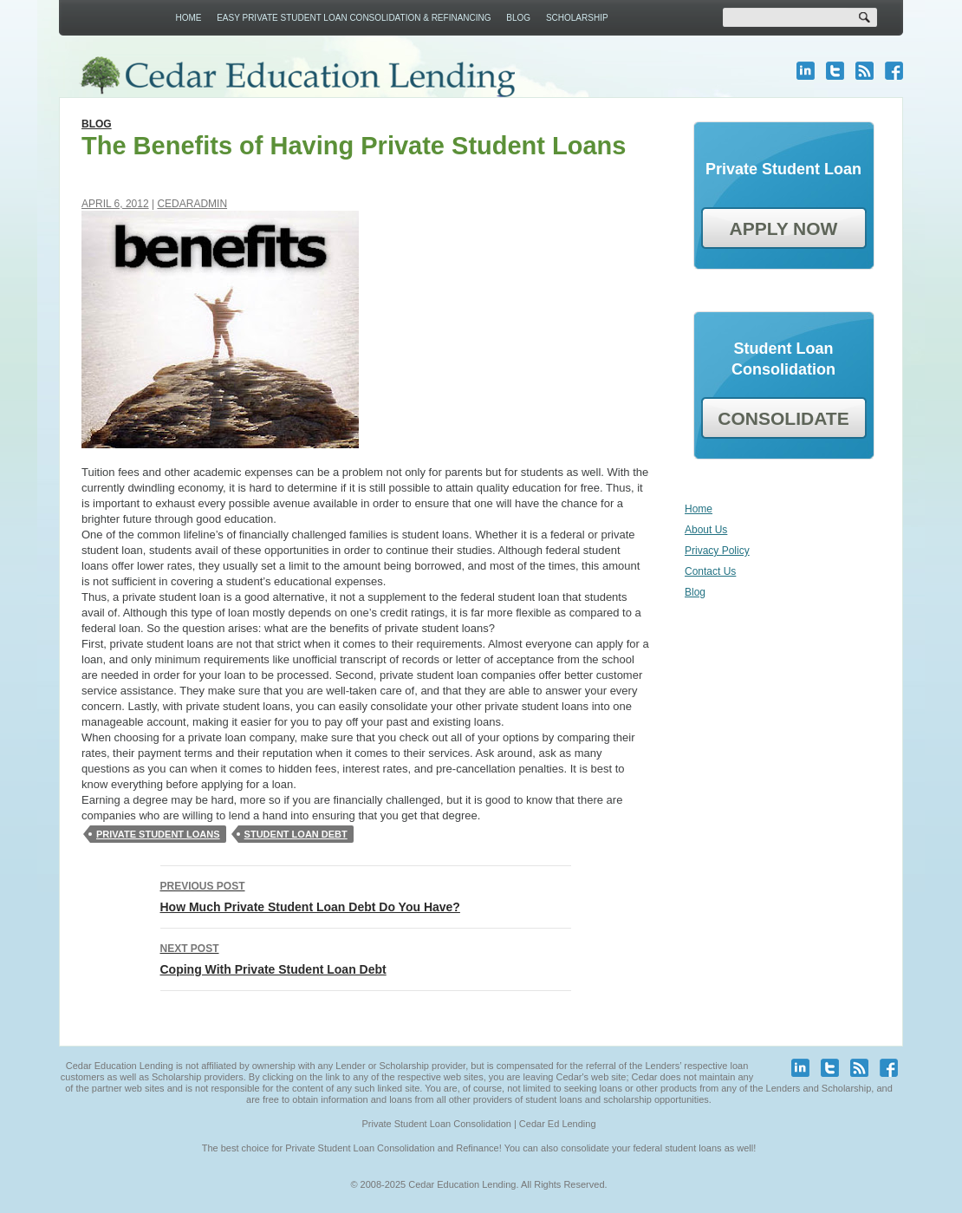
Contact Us (710, 571)
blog (864, 71)
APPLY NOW (784, 228)
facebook (894, 71)
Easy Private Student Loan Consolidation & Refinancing (354, 18)
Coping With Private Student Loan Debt (365, 957)
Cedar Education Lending (297, 76)
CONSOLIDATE (783, 418)
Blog (518, 18)
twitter (835, 71)
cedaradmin (192, 204)
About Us (706, 530)
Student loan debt (296, 834)
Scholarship (577, 18)
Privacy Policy (717, 551)
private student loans (158, 834)
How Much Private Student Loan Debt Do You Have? (365, 895)
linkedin (805, 71)
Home (188, 18)
